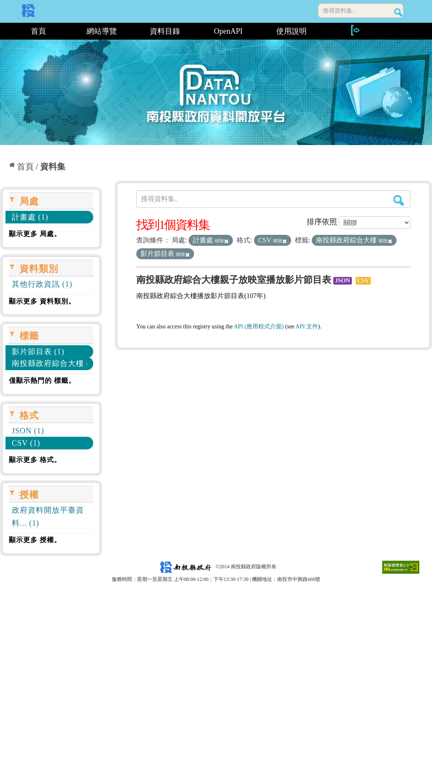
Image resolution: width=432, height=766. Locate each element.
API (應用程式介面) (259, 326)
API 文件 (307, 326)
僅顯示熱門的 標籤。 (42, 380)
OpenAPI (228, 31)
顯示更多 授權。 (35, 539)
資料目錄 (165, 31)
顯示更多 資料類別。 (42, 301)
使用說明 (291, 31)
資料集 (52, 166)
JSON (342, 280)
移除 (222, 240)
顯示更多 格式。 (35, 459)
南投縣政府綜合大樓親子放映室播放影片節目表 (233, 279)
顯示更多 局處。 (35, 233)
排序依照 (322, 222)
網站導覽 (101, 31)
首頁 (38, 31)
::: (3, 31)
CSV (363, 280)
